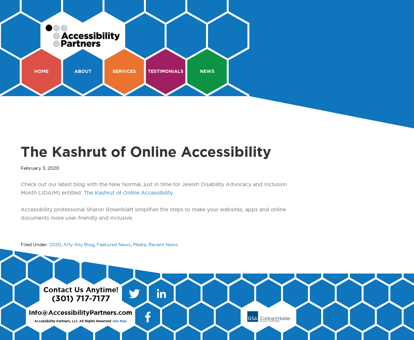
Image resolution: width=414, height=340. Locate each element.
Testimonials (165, 71)
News (207, 71)
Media (139, 245)
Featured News (114, 245)
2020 (55, 245)
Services (124, 71)
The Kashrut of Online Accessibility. (129, 192)
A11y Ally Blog (78, 245)
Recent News (163, 245)
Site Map (120, 321)
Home (41, 71)
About (83, 71)
